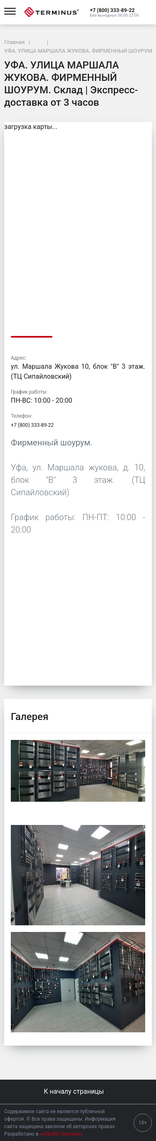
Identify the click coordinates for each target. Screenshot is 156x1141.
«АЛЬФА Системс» (61, 1134)
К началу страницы (78, 1091)
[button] (114, 10)
